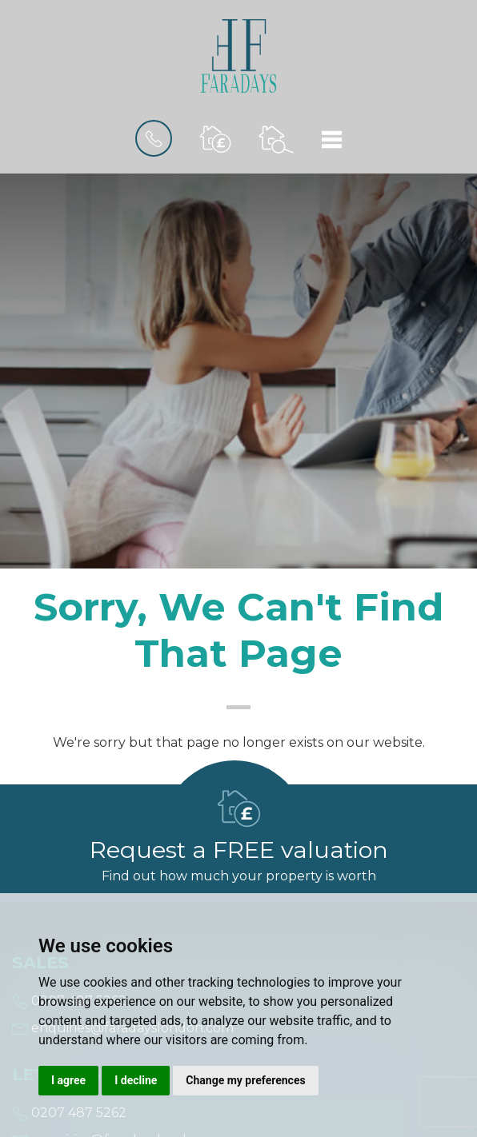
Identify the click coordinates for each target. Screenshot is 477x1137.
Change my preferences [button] (245, 1080)
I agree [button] (68, 1080)
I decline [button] (135, 1080)
